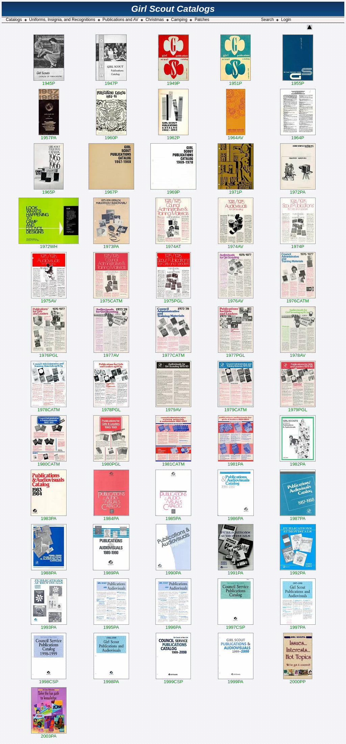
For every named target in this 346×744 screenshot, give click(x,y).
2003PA (49, 734)
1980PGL (111, 462)
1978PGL (111, 407)
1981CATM (173, 462)
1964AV (235, 135)
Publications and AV (120, 19)
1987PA (298, 516)
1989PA (111, 570)
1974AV (235, 244)
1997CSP (235, 625)
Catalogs (14, 19)
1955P (297, 81)
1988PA (49, 570)
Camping (179, 19)
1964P (298, 135)
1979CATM (236, 407)
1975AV (49, 298)
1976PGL (49, 353)
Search (267, 19)
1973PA (111, 244)
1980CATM (49, 462)
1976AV (235, 298)
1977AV (111, 353)
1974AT (173, 244)
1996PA (173, 625)
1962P (173, 135)
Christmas (155, 19)
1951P (235, 81)
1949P (173, 81)
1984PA (111, 516)
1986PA (236, 516)
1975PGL (173, 298)
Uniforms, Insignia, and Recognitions (62, 19)
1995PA (111, 625)
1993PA (49, 625)
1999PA (235, 679)
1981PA (235, 462)
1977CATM (173, 353)
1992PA (298, 570)
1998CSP (48, 679)
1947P (111, 81)
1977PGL (235, 353)
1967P (111, 190)
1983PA (49, 516)
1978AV (298, 353)
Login (286, 19)
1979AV (173, 407)
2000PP (297, 679)
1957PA (49, 135)
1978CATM (49, 407)
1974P (298, 244)
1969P (173, 190)
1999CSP (173, 679)
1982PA (298, 462)
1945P (48, 81)
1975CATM (111, 298)
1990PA (173, 570)
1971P (236, 190)
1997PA (298, 625)
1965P (49, 190)
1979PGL (298, 407)
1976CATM (298, 298)
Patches (202, 19)
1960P (111, 135)
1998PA (111, 679)
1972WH (49, 244)
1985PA (173, 516)
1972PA (298, 190)
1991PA (235, 570)
